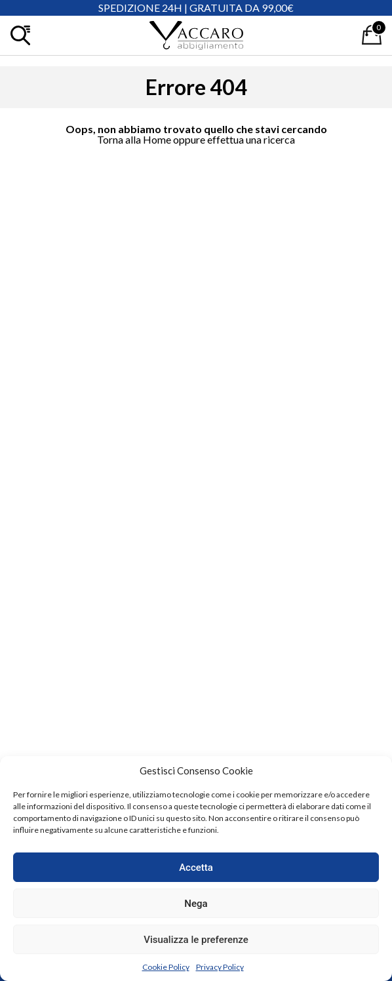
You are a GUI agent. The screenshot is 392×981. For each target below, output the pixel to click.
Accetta (196, 867)
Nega (195, 904)
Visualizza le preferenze (196, 940)
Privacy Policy (220, 967)
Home (157, 139)
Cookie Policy (165, 967)
